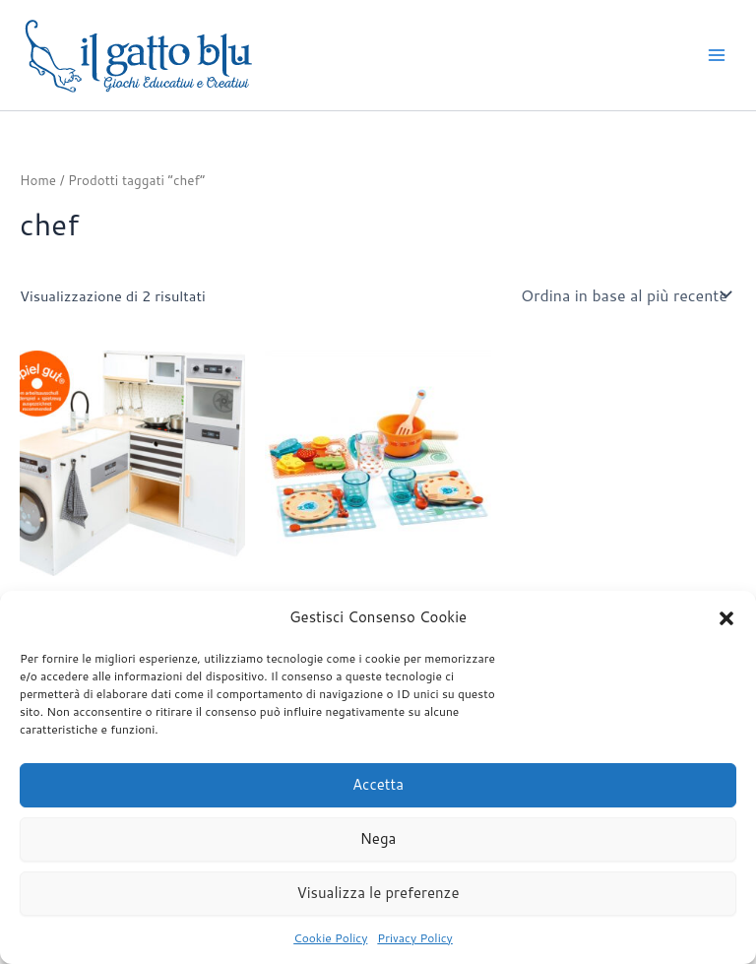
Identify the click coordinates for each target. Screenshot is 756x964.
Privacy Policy (414, 938)
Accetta (378, 784)
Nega (378, 838)
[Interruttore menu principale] (716, 55)
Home (38, 179)
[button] (726, 618)
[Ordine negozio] (624, 294)
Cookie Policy (330, 938)
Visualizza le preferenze (377, 892)
